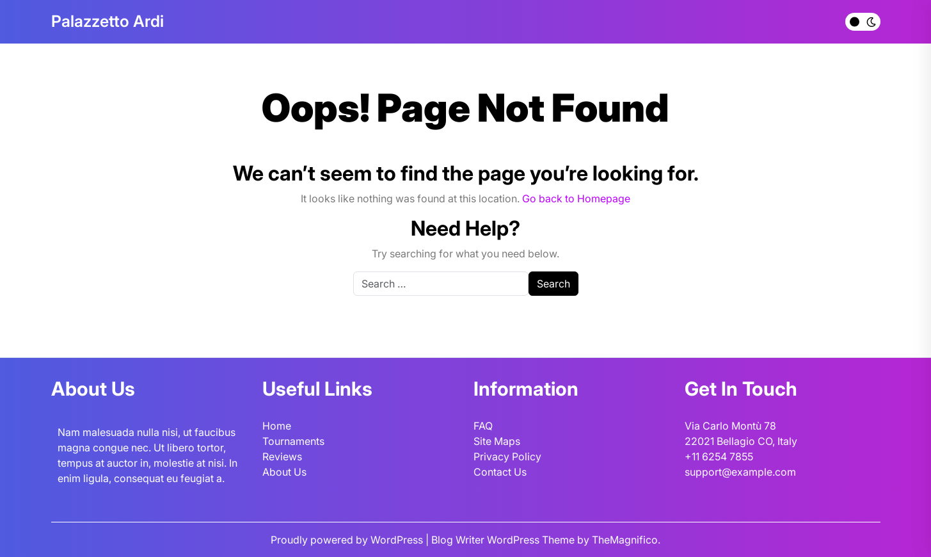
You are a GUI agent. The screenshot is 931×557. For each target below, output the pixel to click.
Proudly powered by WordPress (348, 539)
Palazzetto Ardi (107, 21)
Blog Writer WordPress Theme (504, 539)
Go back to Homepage (576, 198)
